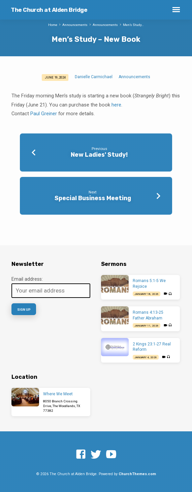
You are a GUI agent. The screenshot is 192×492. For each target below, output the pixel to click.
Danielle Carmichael (94, 76)
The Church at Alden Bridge (49, 9)
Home (52, 25)
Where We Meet (58, 394)
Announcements (75, 25)
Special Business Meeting (93, 198)
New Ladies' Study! (99, 154)
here (116, 105)
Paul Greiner (43, 114)
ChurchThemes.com (137, 474)
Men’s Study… (133, 25)
